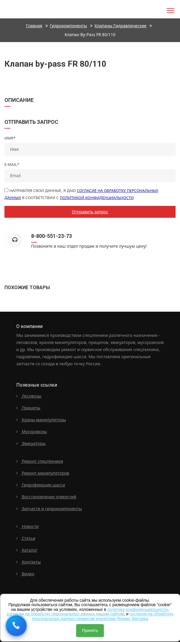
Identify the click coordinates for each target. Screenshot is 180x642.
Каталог (27, 550)
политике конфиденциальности (137, 609)
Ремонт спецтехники (39, 461)
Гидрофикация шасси (40, 485)
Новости (27, 526)
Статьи (25, 538)
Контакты (28, 562)
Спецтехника (15, 8)
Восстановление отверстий (46, 496)
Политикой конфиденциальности (97, 197)
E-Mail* (11, 164)
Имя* (9, 138)
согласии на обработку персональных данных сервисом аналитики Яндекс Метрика (102, 616)
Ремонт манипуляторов (42, 473)
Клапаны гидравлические (121, 25)
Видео (25, 574)
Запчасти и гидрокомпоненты (49, 508)
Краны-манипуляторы (41, 419)
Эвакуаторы (31, 443)
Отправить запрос (90, 211)
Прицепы (28, 408)
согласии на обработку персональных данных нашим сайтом (65, 614)
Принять (90, 630)
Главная (34, 25)
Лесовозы (28, 396)
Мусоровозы (31, 431)
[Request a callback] (16, 625)
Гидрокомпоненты (68, 25)
